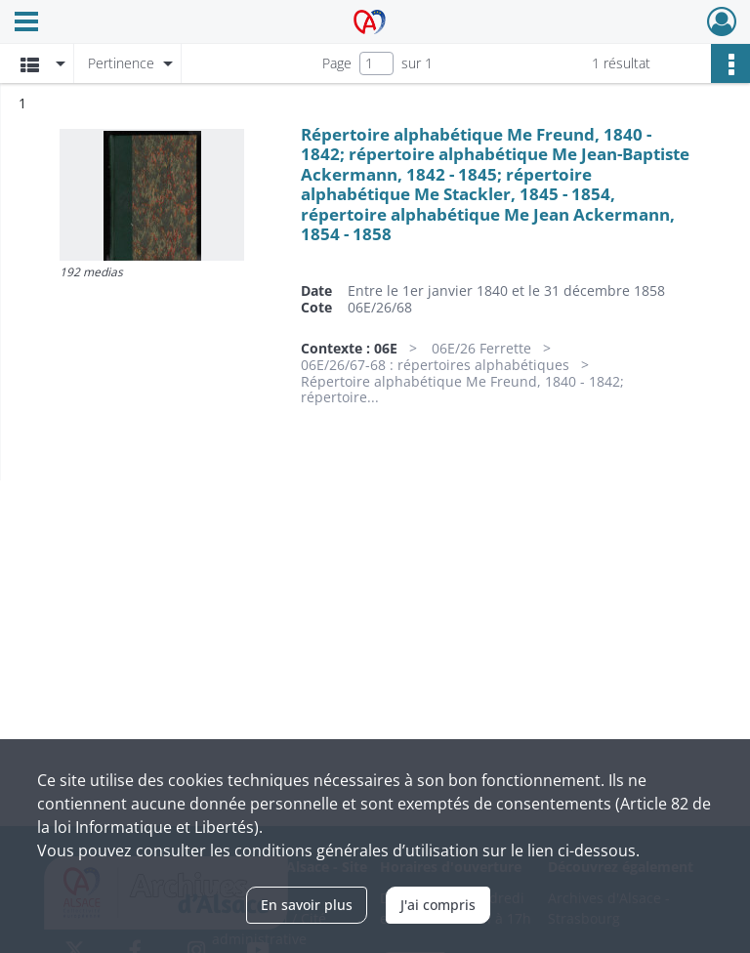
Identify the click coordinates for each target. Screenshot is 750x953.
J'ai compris (438, 904)
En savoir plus (307, 904)
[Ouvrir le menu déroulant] (26, 23)
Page (337, 63)
